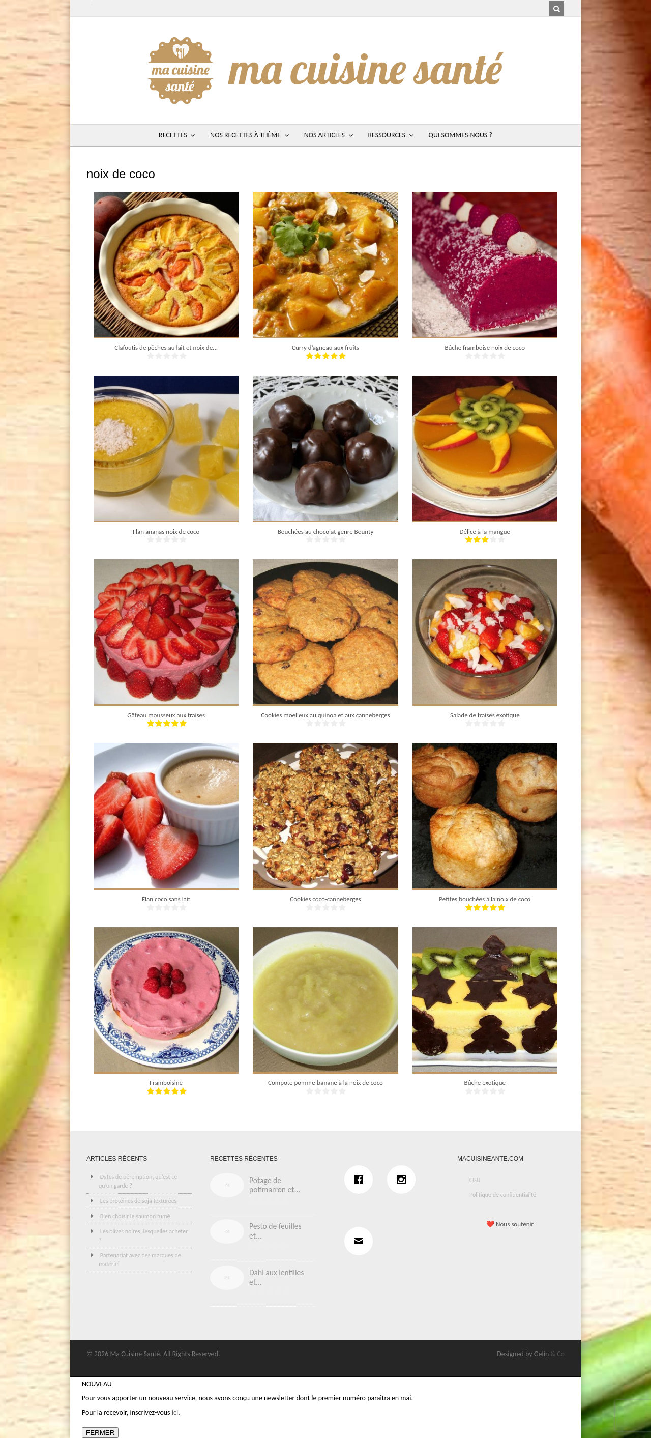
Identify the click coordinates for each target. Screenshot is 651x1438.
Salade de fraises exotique (485, 715)
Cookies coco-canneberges (325, 899)
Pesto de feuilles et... (275, 1231)
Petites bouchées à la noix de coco (484, 899)
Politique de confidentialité (502, 1194)
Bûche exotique (485, 1082)
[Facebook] (361, 1179)
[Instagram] (404, 1179)
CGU (475, 1180)
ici (175, 1412)
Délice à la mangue (485, 531)
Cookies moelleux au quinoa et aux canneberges (325, 715)
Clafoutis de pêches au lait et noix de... (166, 347)
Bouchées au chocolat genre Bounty (326, 531)
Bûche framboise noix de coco (485, 347)
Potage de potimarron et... (274, 1185)
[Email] (361, 1241)
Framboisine (166, 1082)
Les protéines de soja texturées (138, 1200)
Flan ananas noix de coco (166, 531)
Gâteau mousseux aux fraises (166, 715)
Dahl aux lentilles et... (276, 1277)
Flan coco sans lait (166, 899)
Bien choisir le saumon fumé (135, 1216)
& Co (557, 1353)
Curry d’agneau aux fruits (325, 347)
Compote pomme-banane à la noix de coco (325, 1082)
